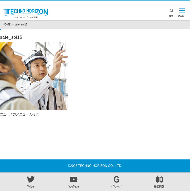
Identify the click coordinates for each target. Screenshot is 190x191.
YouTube (73, 181)
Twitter (30, 181)
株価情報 (159, 181)
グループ (116, 181)
